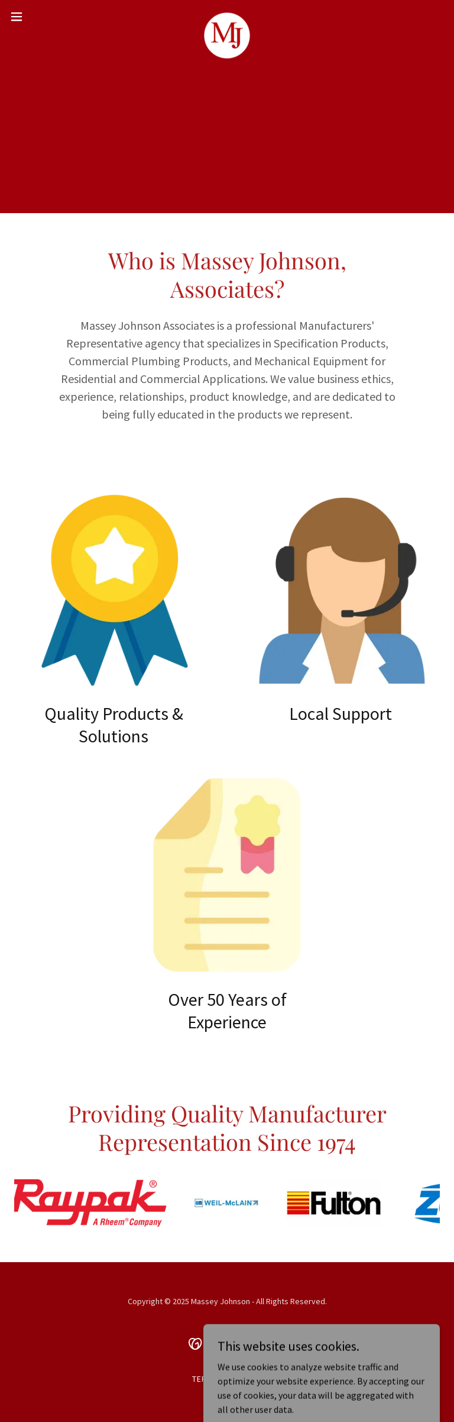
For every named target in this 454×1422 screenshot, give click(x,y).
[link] (227, 16)
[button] (38, 16)
